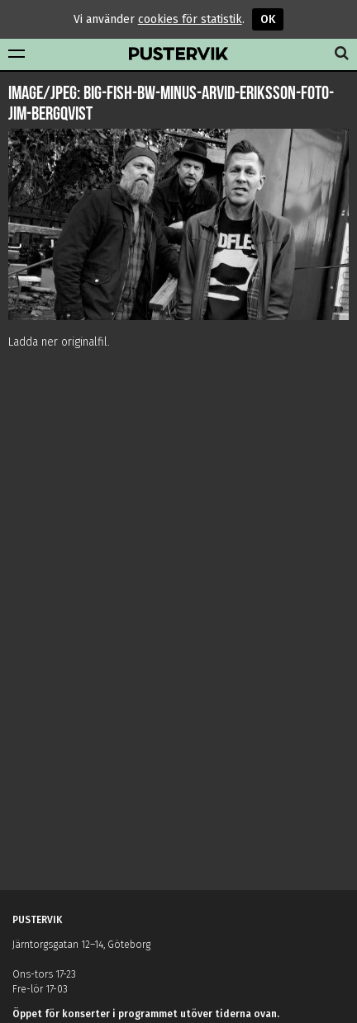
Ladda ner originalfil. (59, 342)
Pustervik (178, 54)
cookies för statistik (190, 19)
